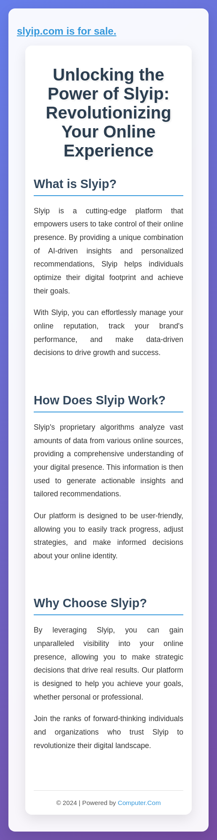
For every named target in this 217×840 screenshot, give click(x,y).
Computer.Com (139, 802)
